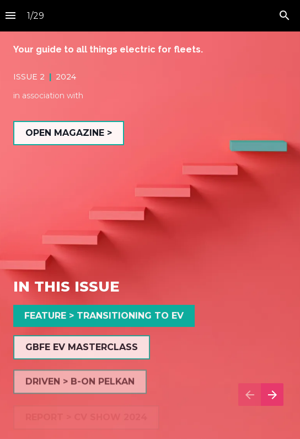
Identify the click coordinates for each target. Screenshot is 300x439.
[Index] (10, 15)
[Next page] (272, 394)
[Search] (284, 15)
